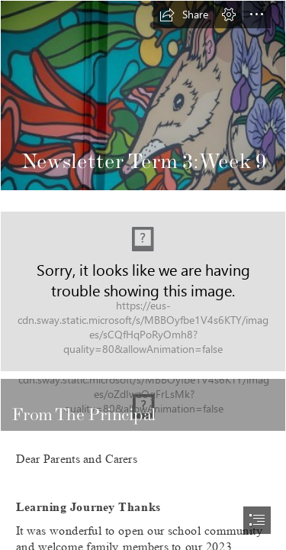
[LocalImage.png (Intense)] (143, 291)
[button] (183, 14)
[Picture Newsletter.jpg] (143, 95)
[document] (143, 275)
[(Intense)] (143, 405)
